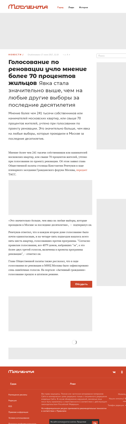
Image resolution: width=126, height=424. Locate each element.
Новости (15, 55)
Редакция (12, 400)
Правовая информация (18, 412)
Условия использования (18, 418)
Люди (73, 383)
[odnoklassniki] (121, 372)
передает (81, 170)
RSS (10, 406)
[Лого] (28, 7)
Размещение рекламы (17, 395)
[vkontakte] (114, 372)
